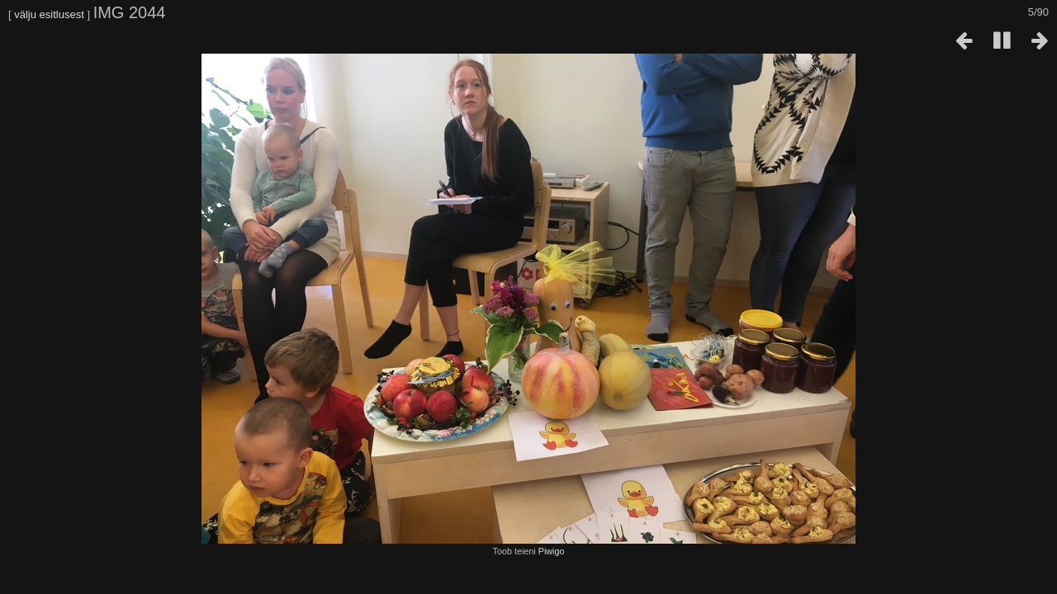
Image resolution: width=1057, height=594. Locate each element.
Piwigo (551, 551)
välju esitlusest (49, 14)
